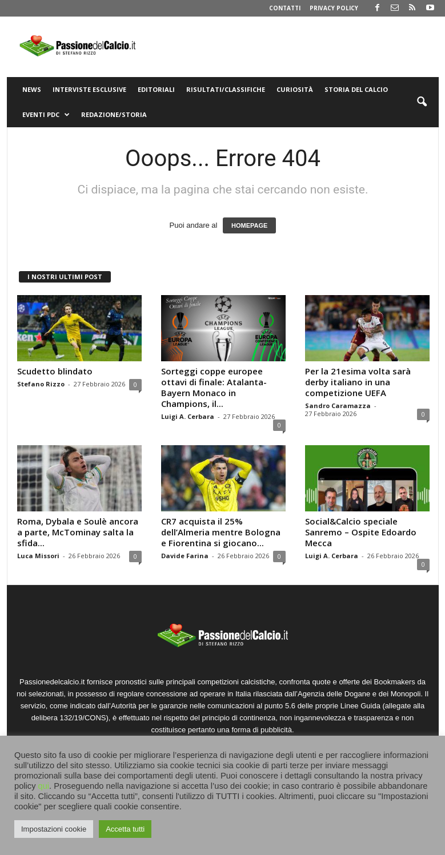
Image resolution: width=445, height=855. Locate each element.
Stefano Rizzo (41, 384)
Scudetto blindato (55, 371)
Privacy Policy (334, 8)
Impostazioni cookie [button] (53, 829)
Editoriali (156, 89)
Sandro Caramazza (338, 405)
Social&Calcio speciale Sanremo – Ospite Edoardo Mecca (360, 532)
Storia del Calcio (356, 89)
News (31, 89)
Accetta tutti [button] (125, 829)
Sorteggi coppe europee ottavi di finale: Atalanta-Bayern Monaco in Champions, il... (214, 387)
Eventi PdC (46, 114)
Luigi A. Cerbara (187, 416)
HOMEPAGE (249, 225)
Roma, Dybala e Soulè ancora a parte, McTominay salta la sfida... (77, 532)
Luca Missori (38, 555)
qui (44, 786)
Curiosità (294, 89)
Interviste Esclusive (89, 89)
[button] (421, 102)
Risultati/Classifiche (225, 89)
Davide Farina (185, 555)
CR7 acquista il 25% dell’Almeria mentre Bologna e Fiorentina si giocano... (220, 532)
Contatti (284, 8)
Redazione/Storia (114, 114)
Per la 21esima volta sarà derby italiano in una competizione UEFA (358, 381)
